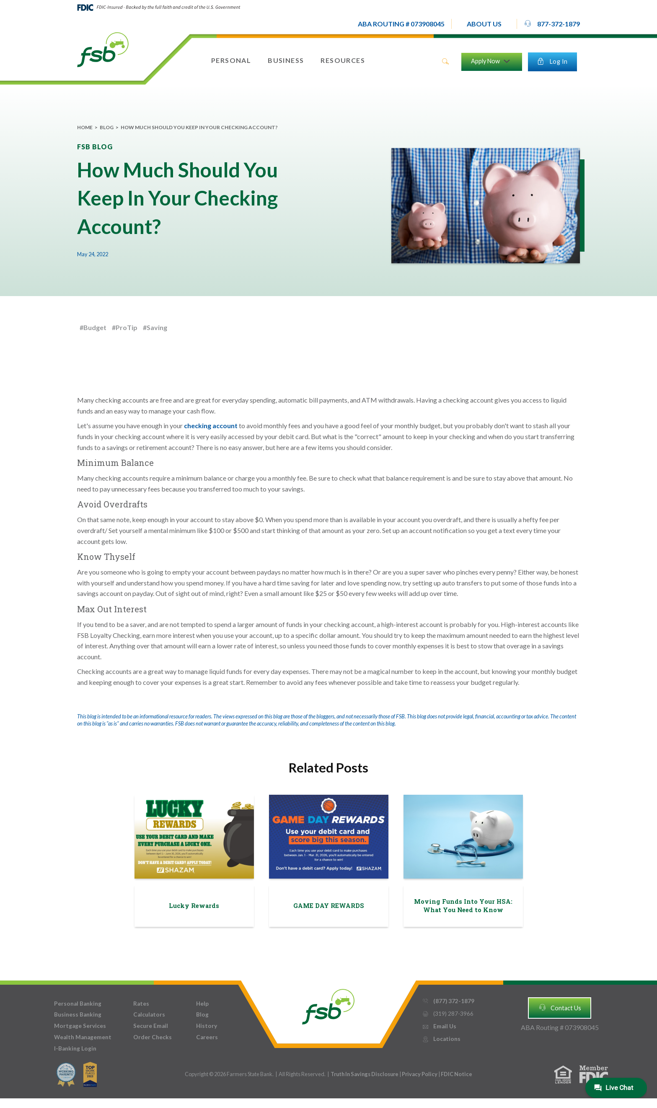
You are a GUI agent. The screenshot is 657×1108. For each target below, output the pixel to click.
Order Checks (152, 1037)
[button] (484, 24)
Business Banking (77, 1014)
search (445, 61)
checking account (211, 425)
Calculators (149, 1014)
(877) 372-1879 (448, 1001)
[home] (103, 49)
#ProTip (124, 327)
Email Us (439, 1026)
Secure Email (150, 1025)
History (206, 1025)
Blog (107, 127)
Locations (441, 1039)
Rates (141, 1003)
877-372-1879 (552, 23)
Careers (207, 1037)
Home (85, 127)
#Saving (155, 327)
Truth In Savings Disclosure (364, 1074)
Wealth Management (82, 1037)
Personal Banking (77, 1003)
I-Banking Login (75, 1048)
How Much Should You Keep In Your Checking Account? (199, 127)
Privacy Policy (420, 1074)
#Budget (93, 327)
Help (202, 1003)
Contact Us (559, 1007)
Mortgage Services (80, 1025)
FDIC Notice (456, 1074)
